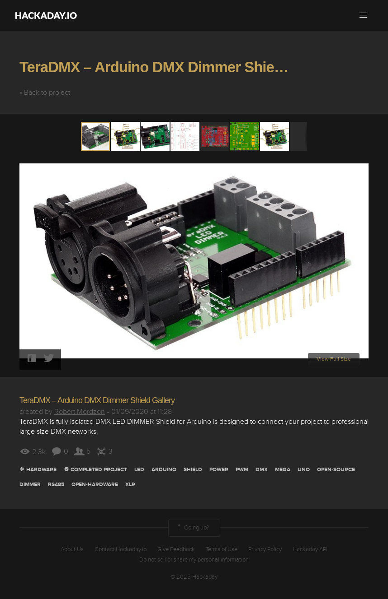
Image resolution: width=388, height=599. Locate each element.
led (139, 469)
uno (304, 469)
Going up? (192, 528)
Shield (193, 469)
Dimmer (30, 484)
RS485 (56, 484)
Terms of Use (221, 549)
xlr (130, 484)
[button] (363, 15)
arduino (163, 469)
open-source (336, 469)
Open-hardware (94, 484)
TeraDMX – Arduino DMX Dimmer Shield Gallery (178, 67)
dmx (262, 469)
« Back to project (44, 92)
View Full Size (334, 359)
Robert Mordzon (79, 411)
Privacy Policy (265, 549)
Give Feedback (176, 549)
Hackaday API (310, 549)
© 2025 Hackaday (194, 576)
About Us (72, 549)
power (218, 469)
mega (282, 469)
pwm (242, 469)
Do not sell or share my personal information (194, 559)
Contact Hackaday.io (121, 549)
